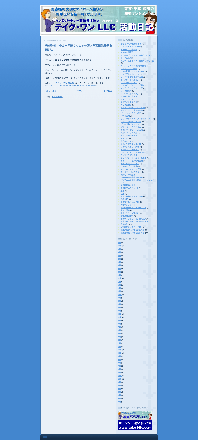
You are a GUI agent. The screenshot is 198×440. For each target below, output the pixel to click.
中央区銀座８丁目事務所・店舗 (133, 208)
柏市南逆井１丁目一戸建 (131, 227)
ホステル (124, 138)
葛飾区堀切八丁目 (128, 185)
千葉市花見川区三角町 (130, 202)
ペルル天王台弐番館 (129, 135)
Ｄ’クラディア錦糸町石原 (131, 44)
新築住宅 (124, 199)
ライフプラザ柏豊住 (129, 155)
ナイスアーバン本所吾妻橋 (132, 110)
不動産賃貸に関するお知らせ (133, 230)
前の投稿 (108, 91)
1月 (119, 262)
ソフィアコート (127, 99)
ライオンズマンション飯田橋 (133, 152)
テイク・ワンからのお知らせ (61, 85)
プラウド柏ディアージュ (131, 124)
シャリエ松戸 (126, 91)
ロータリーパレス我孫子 (131, 172)
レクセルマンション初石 (131, 169)
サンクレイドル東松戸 (130, 80)
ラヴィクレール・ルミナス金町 (133, 158)
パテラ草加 (125, 116)
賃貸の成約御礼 (127, 216)
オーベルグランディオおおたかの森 (135, 55)
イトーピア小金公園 (129, 49)
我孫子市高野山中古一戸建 (81, 85)
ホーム (80, 91)
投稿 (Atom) (57, 96)
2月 (119, 259)
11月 (120, 295)
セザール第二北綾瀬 (129, 96)
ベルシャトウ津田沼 (129, 133)
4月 (119, 252)
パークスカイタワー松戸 (131, 113)
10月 (120, 246)
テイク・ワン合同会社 (65, 83)
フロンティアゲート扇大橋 (132, 130)
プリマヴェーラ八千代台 (131, 127)
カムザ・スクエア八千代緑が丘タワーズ (137, 61)
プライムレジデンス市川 (131, 122)
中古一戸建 (125, 210)
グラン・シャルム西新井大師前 (133, 66)
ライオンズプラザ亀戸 (130, 150)
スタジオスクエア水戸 (130, 94)
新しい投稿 (51, 91)
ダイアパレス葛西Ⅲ (129, 102)
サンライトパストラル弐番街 (133, 85)
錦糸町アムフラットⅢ (129, 188)
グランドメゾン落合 (129, 69)
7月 (119, 327)
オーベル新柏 (126, 58)
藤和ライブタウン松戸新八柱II (133, 219)
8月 (119, 249)
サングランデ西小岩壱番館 (132, 77)
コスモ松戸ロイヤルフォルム (133, 71)
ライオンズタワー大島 (130, 147)
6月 (119, 243)
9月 (119, 298)
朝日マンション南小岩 (130, 213)
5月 (119, 285)
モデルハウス (126, 141)
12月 (120, 350)
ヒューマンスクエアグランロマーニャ (136, 119)
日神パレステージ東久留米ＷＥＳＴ (135, 221)
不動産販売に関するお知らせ (133, 233)
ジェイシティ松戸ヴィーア (132, 88)
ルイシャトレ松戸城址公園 (132, 161)
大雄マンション (127, 205)
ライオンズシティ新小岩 (131, 144)
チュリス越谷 (126, 105)
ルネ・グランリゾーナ (130, 164)
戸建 (122, 194)
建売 (122, 191)
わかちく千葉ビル (128, 175)
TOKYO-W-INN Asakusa (131, 47)
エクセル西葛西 (127, 52)
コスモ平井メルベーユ (130, 74)
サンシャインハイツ (129, 82)
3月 (119, 256)
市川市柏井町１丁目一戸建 (132, 196)
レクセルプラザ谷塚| (129, 166)
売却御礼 (94, 85)
